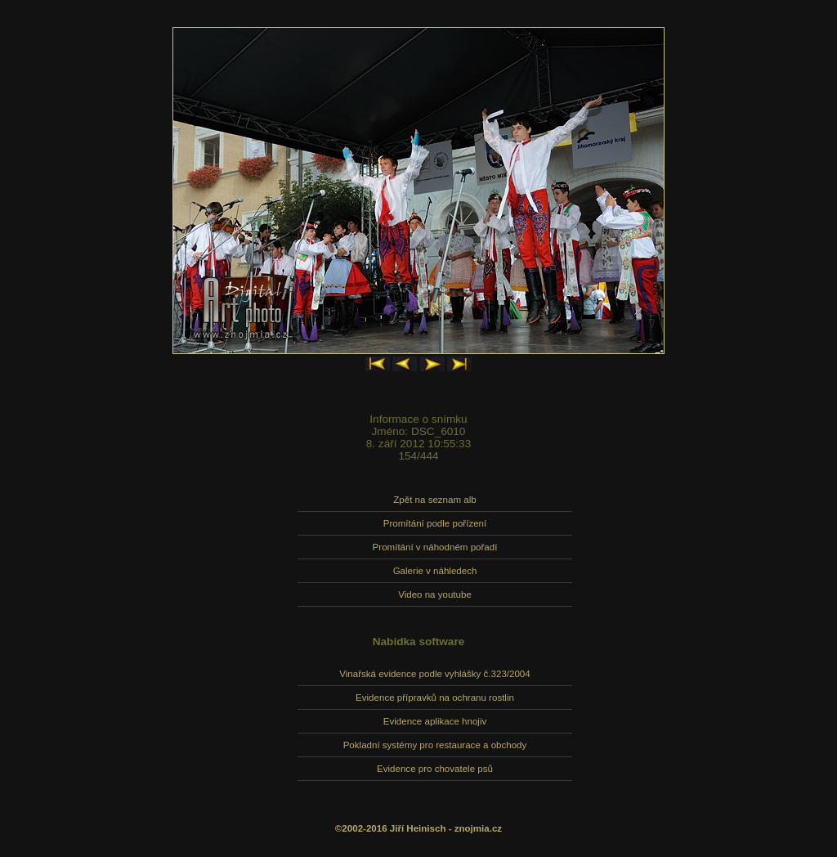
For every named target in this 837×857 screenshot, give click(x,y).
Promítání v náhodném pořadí (435, 547)
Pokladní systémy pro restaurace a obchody (435, 745)
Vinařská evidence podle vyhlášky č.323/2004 (434, 674)
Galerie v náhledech (435, 571)
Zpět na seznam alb (434, 500)
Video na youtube (435, 594)
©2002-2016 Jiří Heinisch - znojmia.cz (418, 828)
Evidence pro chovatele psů (435, 769)
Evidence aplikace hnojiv (434, 721)
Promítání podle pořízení (434, 523)
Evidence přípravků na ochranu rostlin (435, 697)
